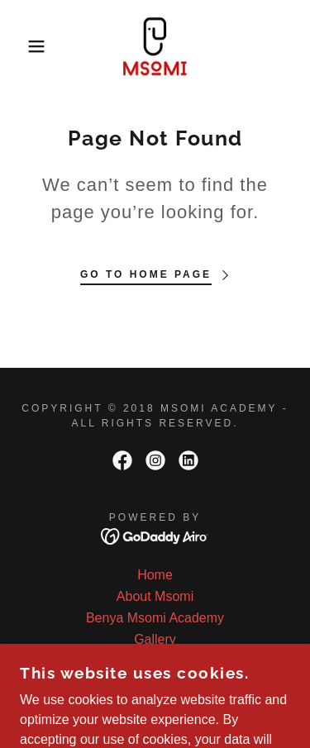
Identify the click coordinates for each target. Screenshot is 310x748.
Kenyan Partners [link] (155, 661)
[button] (24, 46)
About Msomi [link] (155, 596)
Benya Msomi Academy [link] (155, 618)
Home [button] (155, 575)
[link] (155, 46)
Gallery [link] (155, 639)
